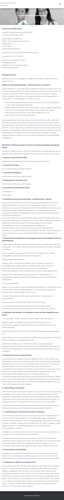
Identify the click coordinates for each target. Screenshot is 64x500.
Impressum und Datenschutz (32, 495)
